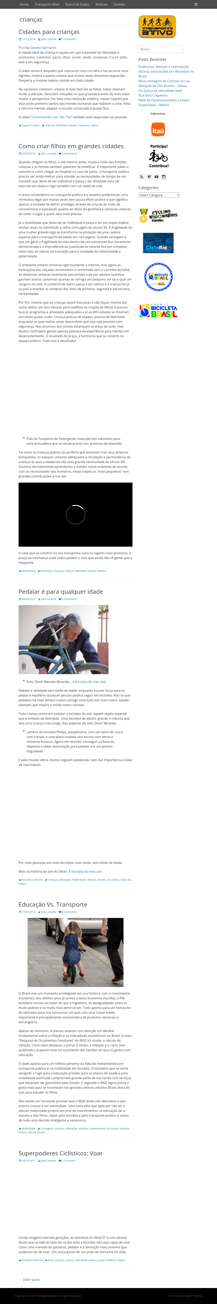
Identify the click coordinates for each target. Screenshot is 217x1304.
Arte (50, 1260)
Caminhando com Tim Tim (51, 117)
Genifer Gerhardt (43, 47)
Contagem (47, 1128)
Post (22, 47)
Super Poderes (107, 1260)
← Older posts (29, 1279)
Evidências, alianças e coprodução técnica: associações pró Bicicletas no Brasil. (166, 71)
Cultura (69, 571)
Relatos (101, 571)
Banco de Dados (77, 4)
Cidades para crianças (49, 32)
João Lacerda (48, 39)
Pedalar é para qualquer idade (61, 591)
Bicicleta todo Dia (32, 879)
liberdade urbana (66, 125)
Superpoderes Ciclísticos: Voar (61, 1153)
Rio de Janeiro (37, 1132)
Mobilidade (28, 571)
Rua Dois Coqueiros (153, 95)
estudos (83, 1128)
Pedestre (84, 125)
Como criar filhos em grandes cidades (71, 146)
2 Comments (69, 153)
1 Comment (69, 39)
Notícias (102, 4)
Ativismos (46, 571)
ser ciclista (113, 879)
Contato (119, 4)
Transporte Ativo (47, 4)
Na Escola (112, 1128)
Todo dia (125, 879)
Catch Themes (193, 1296)
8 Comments (69, 912)
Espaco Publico (31, 125)
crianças (50, 125)
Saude (101, 879)
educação (65, 879)
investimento (97, 1128)
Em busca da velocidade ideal (160, 90)
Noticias (124, 1128)
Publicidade (79, 879)
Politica (23, 1132)
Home (24, 4)
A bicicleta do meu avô (89, 682)
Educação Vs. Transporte (53, 904)
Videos (95, 125)
